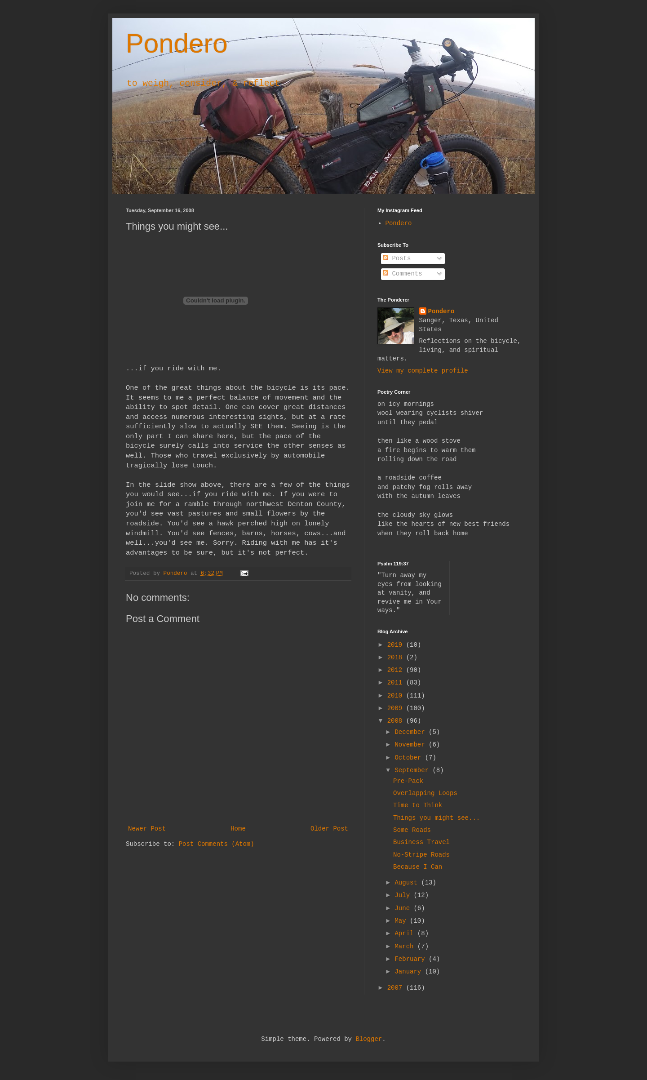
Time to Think (417, 805)
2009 (396, 708)
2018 (396, 657)
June (403, 908)
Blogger (368, 1039)
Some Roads (412, 830)
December (411, 732)
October (409, 757)
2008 (396, 720)
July (403, 895)
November (411, 744)
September (413, 770)
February (411, 959)
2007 (396, 987)
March (405, 946)
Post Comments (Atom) (216, 844)
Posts (397, 258)
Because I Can (417, 867)
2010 (396, 695)
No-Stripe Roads (421, 854)
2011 (396, 682)
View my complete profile (422, 370)
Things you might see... (436, 818)
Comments (402, 273)
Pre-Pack (408, 781)
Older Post (329, 828)
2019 (396, 645)
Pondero (177, 43)
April (405, 933)
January (409, 971)
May (402, 920)
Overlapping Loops (425, 793)
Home (238, 828)
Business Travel (421, 842)
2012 (396, 670)
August (407, 882)
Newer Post (147, 828)
